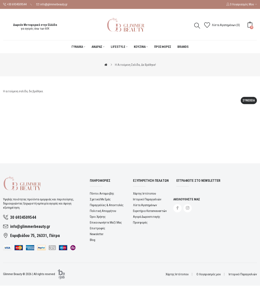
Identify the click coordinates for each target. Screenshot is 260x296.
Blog (92, 240)
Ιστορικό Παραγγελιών (147, 199)
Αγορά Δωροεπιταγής (146, 217)
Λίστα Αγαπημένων (145, 205)
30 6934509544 (23, 217)
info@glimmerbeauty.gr (53, 4)
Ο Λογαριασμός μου (209, 274)
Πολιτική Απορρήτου (103, 211)
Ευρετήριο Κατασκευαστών (150, 211)
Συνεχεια (249, 100)
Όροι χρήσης (98, 217)
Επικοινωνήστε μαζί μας (106, 222)
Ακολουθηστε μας (186, 199)
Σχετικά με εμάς (100, 199)
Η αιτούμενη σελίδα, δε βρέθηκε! (135, 65)
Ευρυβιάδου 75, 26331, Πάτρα (35, 235)
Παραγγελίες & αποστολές (106, 205)
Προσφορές (140, 222)
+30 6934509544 (17, 4)
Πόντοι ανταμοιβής (102, 193)
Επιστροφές (97, 228)
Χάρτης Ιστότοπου (144, 193)
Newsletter (96, 234)
